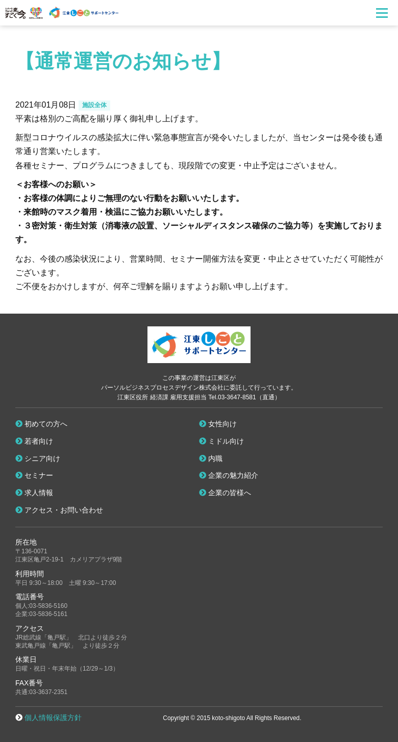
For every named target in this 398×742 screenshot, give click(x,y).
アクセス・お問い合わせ (59, 510)
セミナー (34, 475)
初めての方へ (41, 424)
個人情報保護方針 (53, 717)
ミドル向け (221, 441)
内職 (210, 458)
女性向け (218, 424)
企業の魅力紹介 (228, 475)
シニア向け (37, 458)
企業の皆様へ (225, 493)
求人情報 (34, 493)
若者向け (34, 441)
